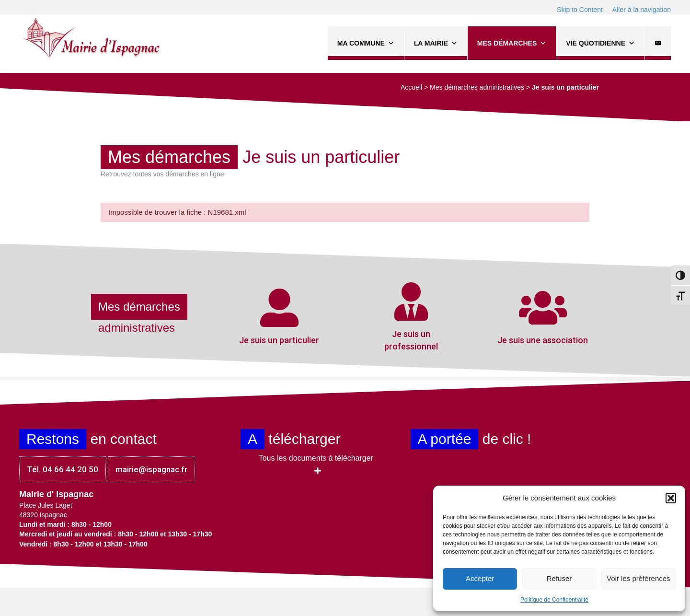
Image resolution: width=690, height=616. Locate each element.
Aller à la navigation (641, 9)
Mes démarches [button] (511, 43)
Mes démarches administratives (477, 87)
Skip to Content (580, 9)
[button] (671, 498)
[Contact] (658, 43)
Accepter (480, 578)
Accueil (411, 87)
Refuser (559, 578)
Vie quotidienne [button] (600, 43)
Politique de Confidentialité (554, 599)
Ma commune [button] (365, 43)
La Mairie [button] (436, 43)
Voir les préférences (638, 578)
